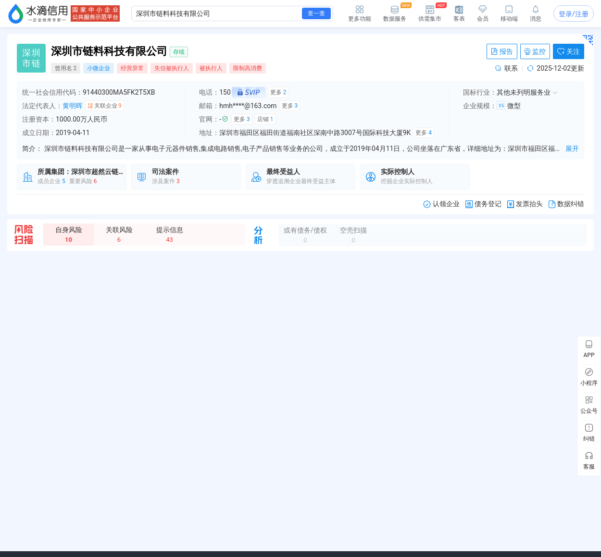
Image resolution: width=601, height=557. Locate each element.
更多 (278, 92)
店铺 (265, 119)
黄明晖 (73, 106)
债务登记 (483, 204)
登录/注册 (573, 14)
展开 (572, 148)
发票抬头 (525, 204)
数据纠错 (566, 204)
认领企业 (441, 204)
